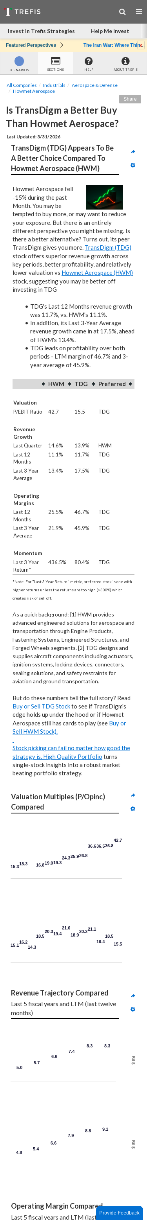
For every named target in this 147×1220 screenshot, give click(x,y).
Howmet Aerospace (34, 91)
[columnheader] (30, 384)
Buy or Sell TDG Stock (41, 706)
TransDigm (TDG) (108, 247)
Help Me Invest (110, 31)
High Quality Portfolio (72, 756)
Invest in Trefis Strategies (41, 31)
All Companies (22, 85)
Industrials (54, 85)
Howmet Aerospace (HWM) (97, 272)
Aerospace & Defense (95, 85)
